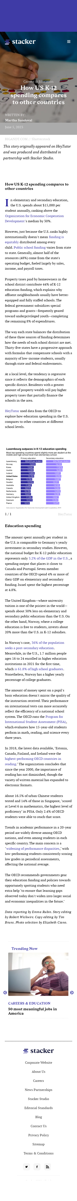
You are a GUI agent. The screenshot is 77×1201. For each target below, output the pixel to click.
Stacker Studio (38, 1099)
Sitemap (38, 1144)
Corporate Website (38, 1062)
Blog (38, 1117)
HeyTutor (12, 411)
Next (72, 993)
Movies (15, 1003)
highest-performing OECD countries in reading (33, 761)
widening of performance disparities (32, 848)
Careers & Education (38, 81)
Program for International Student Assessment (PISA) (35, 719)
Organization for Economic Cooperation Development (34, 218)
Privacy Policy (38, 1135)
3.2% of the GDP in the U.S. (48, 558)
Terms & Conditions (39, 1153)
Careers (38, 1081)
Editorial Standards (38, 1108)
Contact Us (39, 1126)
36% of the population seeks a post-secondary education (34, 645)
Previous (5, 993)
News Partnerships (38, 1090)
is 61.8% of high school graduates (39, 669)
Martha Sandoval (18, 120)
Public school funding (30, 247)
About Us (38, 1071)
